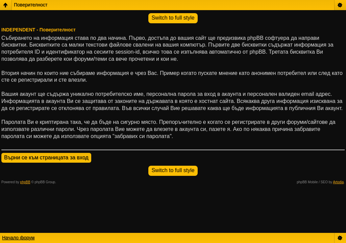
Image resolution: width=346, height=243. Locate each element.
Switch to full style (172, 18)
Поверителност (30, 4)
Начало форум (18, 237)
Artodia (338, 182)
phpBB (25, 182)
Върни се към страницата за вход (46, 157)
